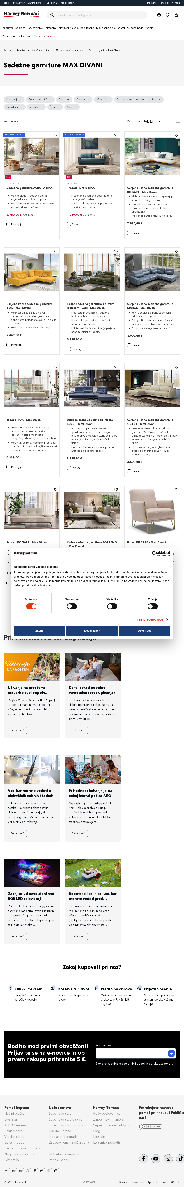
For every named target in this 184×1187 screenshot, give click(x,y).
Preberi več (17, 730)
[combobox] (100, 15)
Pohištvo (21, 50)
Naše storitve (60, 1108)
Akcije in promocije (45, 36)
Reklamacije (13, 1131)
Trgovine (152, 2)
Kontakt (176, 2)
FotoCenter (18, 2)
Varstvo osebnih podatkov (24, 1148)
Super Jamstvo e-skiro (65, 1119)
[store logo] (22, 14)
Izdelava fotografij (63, 1137)
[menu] (92, 32)
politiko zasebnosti (161, 1063)
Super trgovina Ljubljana (111, 1125)
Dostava (10, 1119)
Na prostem (67, 2)
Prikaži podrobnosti (150, 619)
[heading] (14, 99)
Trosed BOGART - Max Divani (26, 542)
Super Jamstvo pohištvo (67, 1125)
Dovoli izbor (92, 630)
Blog (6, 2)
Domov (8, 50)
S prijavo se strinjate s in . (135, 1063)
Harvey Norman (106, 1108)
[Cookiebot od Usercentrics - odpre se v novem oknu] (154, 553)
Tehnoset (56, 1148)
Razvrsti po (134, 121)
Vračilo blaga (14, 1137)
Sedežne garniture (41, 50)
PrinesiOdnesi (59, 1160)
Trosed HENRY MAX (81, 188)
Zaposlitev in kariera (108, 1119)
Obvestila (11, 1160)
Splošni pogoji (15, 1142)
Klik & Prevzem (15, 1125)
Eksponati (52, 2)
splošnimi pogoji (134, 1063)
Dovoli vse (144, 630)
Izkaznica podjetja (107, 1142)
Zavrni (39, 630)
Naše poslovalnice (107, 1113)
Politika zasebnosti (131, 1182)
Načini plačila (14, 1113)
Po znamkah (9, 36)
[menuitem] (8, 28)
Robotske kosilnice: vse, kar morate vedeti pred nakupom (93, 898)
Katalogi (164, 2)
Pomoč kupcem (16, 1108)
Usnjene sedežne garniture (70, 50)
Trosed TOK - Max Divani (23, 419)
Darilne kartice (35, 2)
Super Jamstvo (60, 1113)
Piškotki (175, 1182)
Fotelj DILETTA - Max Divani (146, 542)
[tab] (92, 103)
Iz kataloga (25, 36)
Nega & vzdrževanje (19, 1154)
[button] (159, 15)
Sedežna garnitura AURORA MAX (29, 188)
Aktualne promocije (64, 1154)
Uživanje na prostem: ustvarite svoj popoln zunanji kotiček (26, 692)
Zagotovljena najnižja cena (69, 1142)
